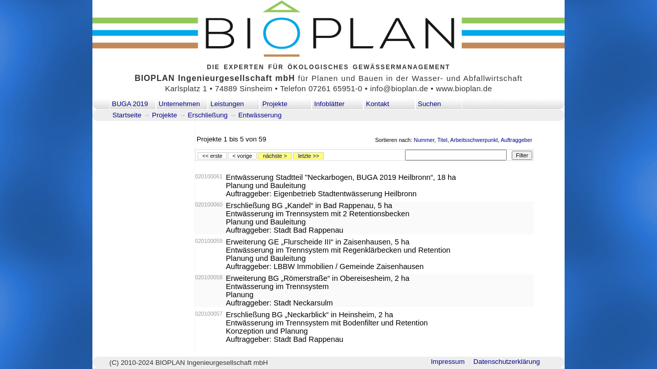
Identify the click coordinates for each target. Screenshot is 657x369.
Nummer (424, 140)
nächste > (275, 156)
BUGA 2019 (130, 104)
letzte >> (308, 156)
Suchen (429, 104)
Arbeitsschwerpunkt (474, 140)
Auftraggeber (516, 140)
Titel (442, 140)
